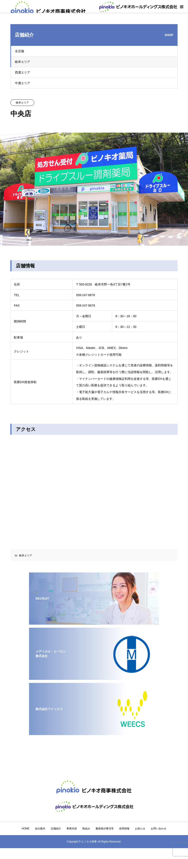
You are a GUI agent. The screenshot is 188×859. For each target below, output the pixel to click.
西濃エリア (22, 72)
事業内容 (71, 828)
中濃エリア (22, 83)
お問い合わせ (158, 828)
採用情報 (124, 828)
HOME (25, 828)
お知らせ (140, 828)
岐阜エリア (22, 61)
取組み (86, 828)
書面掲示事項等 (105, 828)
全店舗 (19, 51)
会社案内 (40, 828)
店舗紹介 (56, 828)
